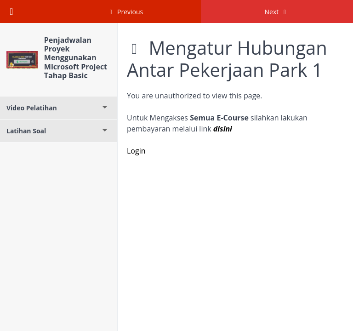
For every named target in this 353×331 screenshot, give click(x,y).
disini (222, 129)
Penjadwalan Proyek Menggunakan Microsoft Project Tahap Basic (75, 57)
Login (136, 151)
